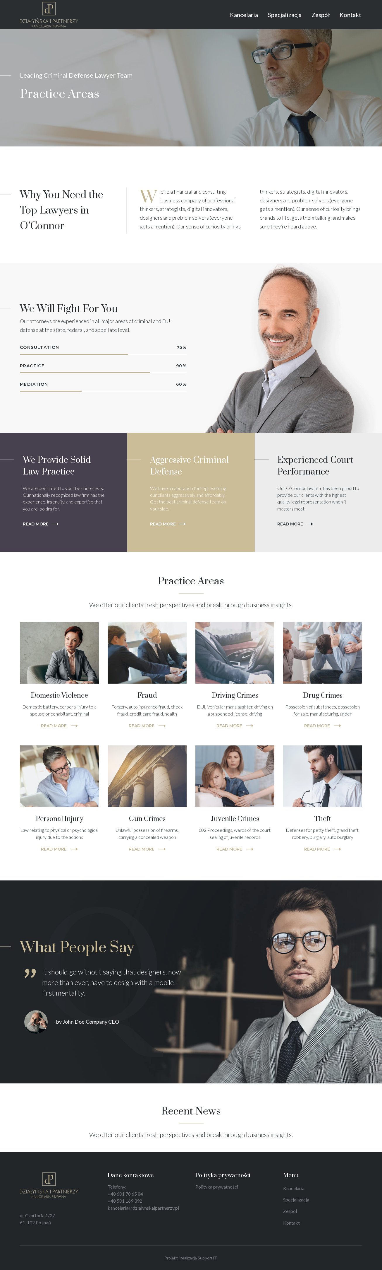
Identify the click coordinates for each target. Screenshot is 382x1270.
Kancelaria (293, 1188)
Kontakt (291, 1222)
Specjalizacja (296, 1199)
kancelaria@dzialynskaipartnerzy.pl (143, 1208)
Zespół (290, 1211)
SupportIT (207, 1257)
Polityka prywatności (216, 1186)
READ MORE (59, 725)
